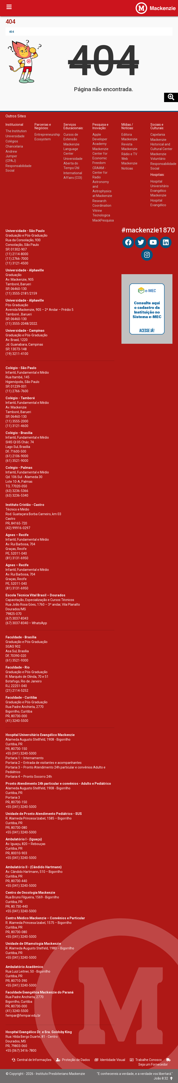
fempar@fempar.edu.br (23, 1015)
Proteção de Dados (73, 1060)
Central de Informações (31, 1060)
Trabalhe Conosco (146, 1060)
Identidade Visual (110, 1060)
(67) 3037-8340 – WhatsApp (26, 623)
